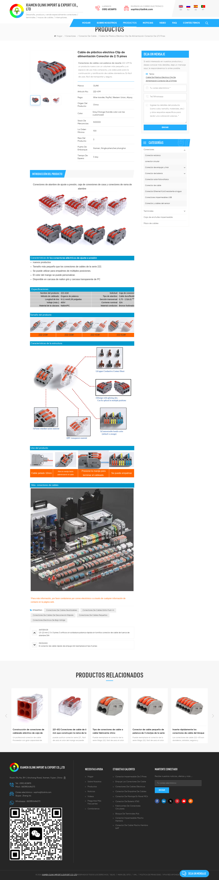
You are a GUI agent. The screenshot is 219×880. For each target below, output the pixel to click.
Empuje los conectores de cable (130, 782)
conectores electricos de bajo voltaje (49, 620)
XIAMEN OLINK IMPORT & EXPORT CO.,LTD (42, 767)
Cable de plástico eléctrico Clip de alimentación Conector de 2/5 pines (132, 36)
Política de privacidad (150, 875)
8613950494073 (28, 787)
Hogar (86, 23)
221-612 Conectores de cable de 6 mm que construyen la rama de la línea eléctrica (69, 732)
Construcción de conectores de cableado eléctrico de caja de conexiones (28, 732)
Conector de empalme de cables (130, 791)
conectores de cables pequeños (93, 615)
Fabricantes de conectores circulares (127, 807)
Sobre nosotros (107, 23)
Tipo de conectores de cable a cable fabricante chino (108, 731)
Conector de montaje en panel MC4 (131, 796)
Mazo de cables (151, 223)
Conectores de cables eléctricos (130, 787)
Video (162, 23)
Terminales (148, 211)
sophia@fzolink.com (142, 9)
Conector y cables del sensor (157, 203)
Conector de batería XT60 (127, 801)
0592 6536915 (109, 9)
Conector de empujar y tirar (157, 167)
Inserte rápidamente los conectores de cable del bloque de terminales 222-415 (188, 732)
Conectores (70, 36)
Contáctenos (191, 23)
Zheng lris (27, 796)
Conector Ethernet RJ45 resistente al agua (163, 191)
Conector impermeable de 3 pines (131, 777)
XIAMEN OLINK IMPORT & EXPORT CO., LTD (52, 7)
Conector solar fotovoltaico (157, 179)
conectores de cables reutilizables (61, 610)
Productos (130, 23)
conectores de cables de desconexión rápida (53, 615)
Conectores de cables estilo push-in (98, 610)
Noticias (148, 23)
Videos (91, 796)
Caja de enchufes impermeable (158, 217)
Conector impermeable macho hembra (129, 819)
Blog (112, 875)
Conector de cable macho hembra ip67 (131, 826)
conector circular (152, 161)
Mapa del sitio (124, 875)
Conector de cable (153, 185)
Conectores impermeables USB (158, 197)
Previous (6, 716)
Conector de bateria (154, 173)
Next (213, 716)
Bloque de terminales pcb (127, 814)
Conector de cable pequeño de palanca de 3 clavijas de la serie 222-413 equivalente (149, 732)
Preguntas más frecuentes (94, 802)
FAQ (174, 23)
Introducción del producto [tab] (47, 174)
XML (135, 875)
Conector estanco (153, 155)
